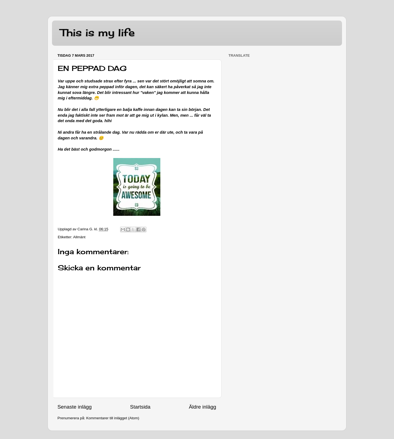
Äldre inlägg (202, 407)
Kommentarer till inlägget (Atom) (112, 418)
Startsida (140, 407)
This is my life (97, 33)
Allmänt (79, 237)
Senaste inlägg (74, 407)
